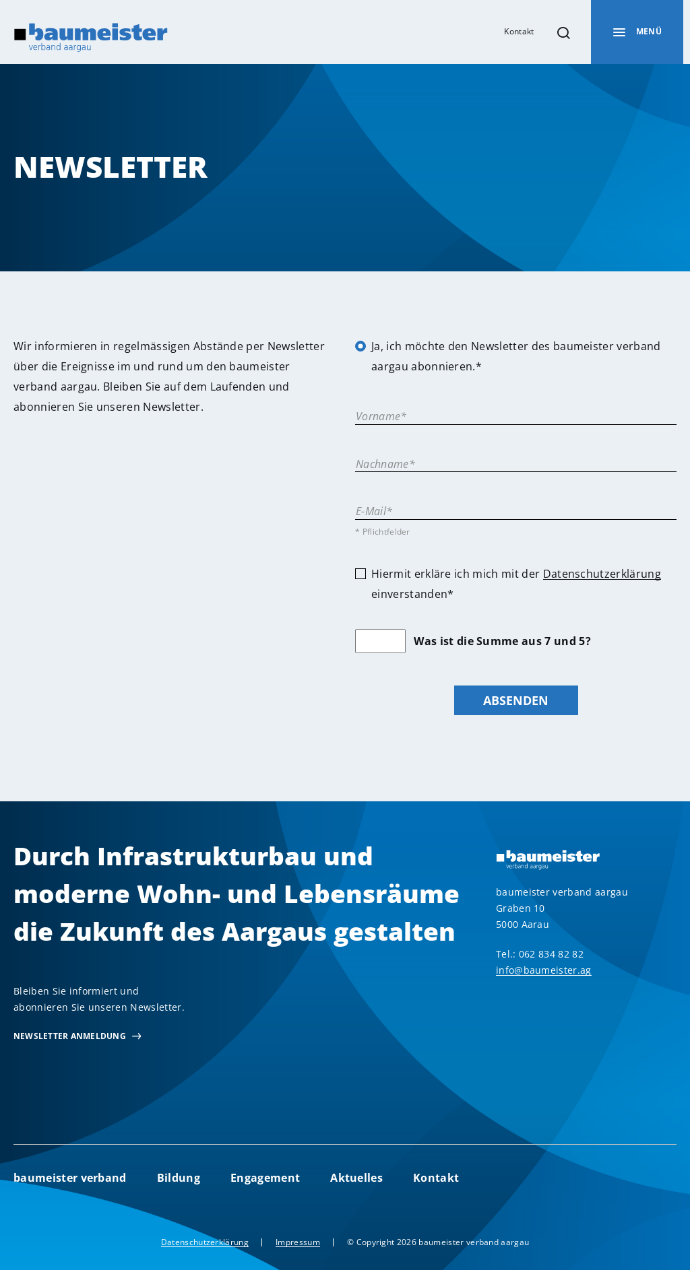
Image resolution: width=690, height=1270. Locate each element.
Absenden (515, 700)
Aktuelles (356, 1177)
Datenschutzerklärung (602, 573)
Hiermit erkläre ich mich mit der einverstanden (516, 583)
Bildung (178, 1177)
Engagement (265, 1177)
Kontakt (519, 31)
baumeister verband (70, 1177)
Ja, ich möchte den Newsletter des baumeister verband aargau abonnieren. (516, 356)
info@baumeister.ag (544, 970)
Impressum (298, 1242)
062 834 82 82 (551, 953)
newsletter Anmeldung (69, 1036)
